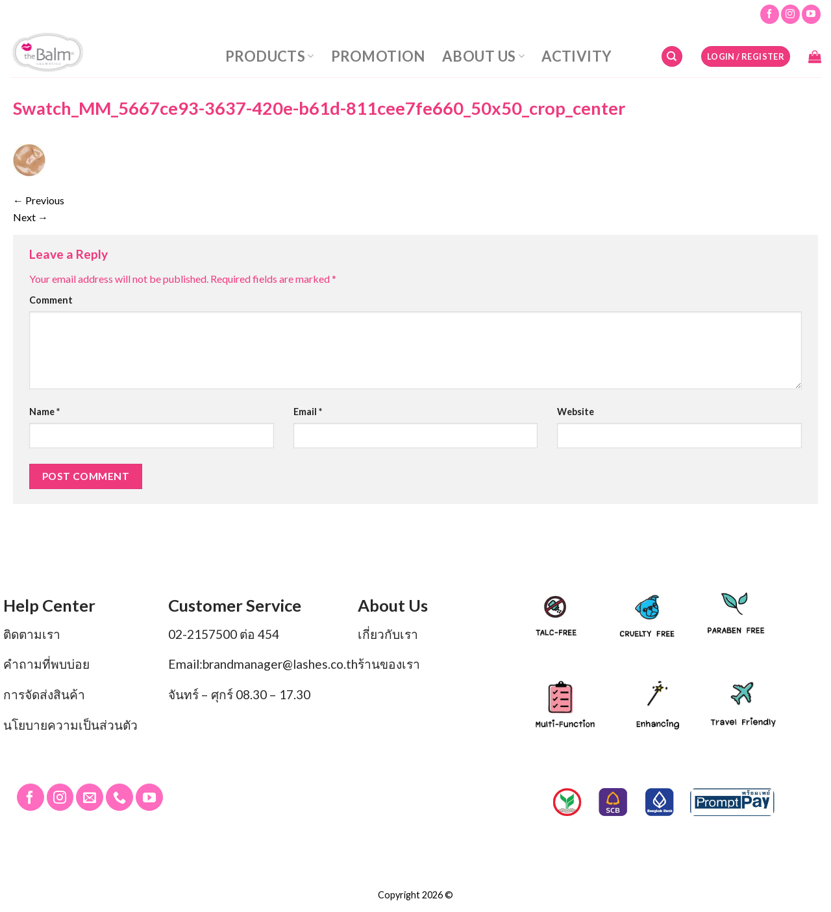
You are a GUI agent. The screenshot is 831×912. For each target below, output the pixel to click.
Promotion (378, 56)
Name (44, 411)
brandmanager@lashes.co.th (280, 663)
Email (307, 411)
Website (575, 411)
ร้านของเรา (389, 663)
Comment (51, 300)
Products (269, 56)
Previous (38, 200)
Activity (576, 56)
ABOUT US (483, 56)
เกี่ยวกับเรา (388, 634)
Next (30, 217)
